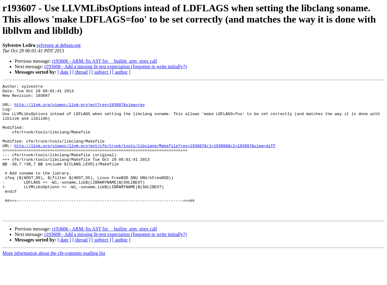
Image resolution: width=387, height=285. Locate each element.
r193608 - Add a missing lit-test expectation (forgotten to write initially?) (115, 66)
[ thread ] (81, 72)
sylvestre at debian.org (59, 45)
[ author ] (121, 72)
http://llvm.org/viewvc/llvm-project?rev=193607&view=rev (79, 109)
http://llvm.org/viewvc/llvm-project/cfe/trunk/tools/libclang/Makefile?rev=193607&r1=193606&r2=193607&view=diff (144, 158)
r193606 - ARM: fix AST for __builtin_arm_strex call (104, 61)
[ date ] (64, 72)
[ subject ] (101, 72)
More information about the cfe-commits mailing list (53, 279)
